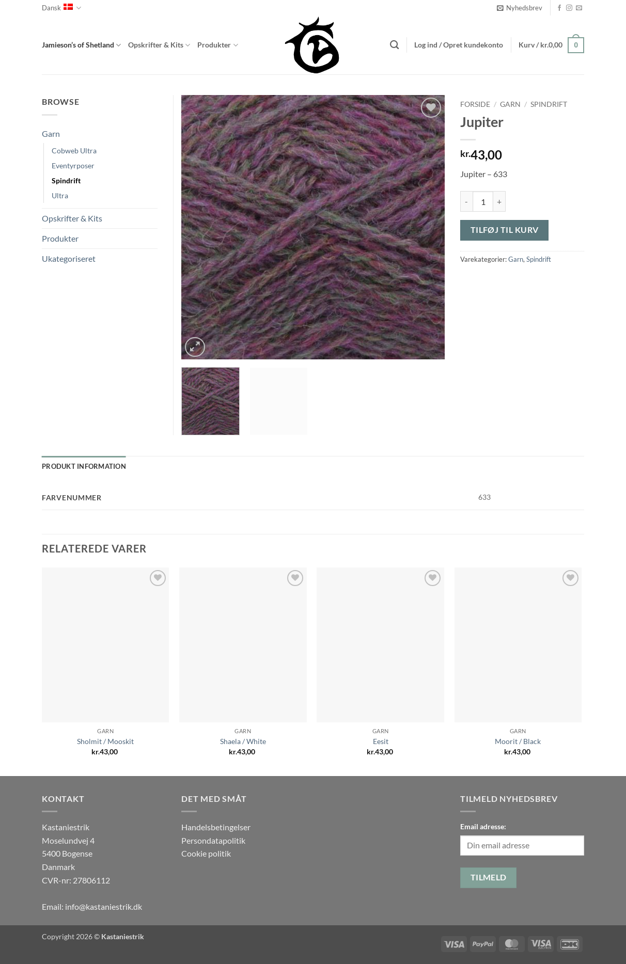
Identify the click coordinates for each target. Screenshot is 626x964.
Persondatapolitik (213, 840)
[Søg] (394, 45)
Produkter (217, 45)
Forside (475, 104)
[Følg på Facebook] (559, 8)
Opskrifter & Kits (159, 45)
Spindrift (548, 104)
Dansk (61, 8)
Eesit (380, 741)
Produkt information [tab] (84, 466)
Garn (510, 104)
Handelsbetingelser (216, 827)
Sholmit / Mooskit (105, 741)
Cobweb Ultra (74, 150)
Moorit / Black (518, 741)
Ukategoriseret (69, 258)
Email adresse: (483, 826)
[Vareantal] (483, 201)
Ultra (60, 195)
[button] (519, 7)
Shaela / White (243, 741)
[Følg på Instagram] (569, 8)
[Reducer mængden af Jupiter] (466, 201)
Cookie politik (206, 853)
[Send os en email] (579, 8)
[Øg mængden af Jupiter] (499, 201)
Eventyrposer (73, 165)
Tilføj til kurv (505, 229)
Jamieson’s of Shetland (81, 45)
